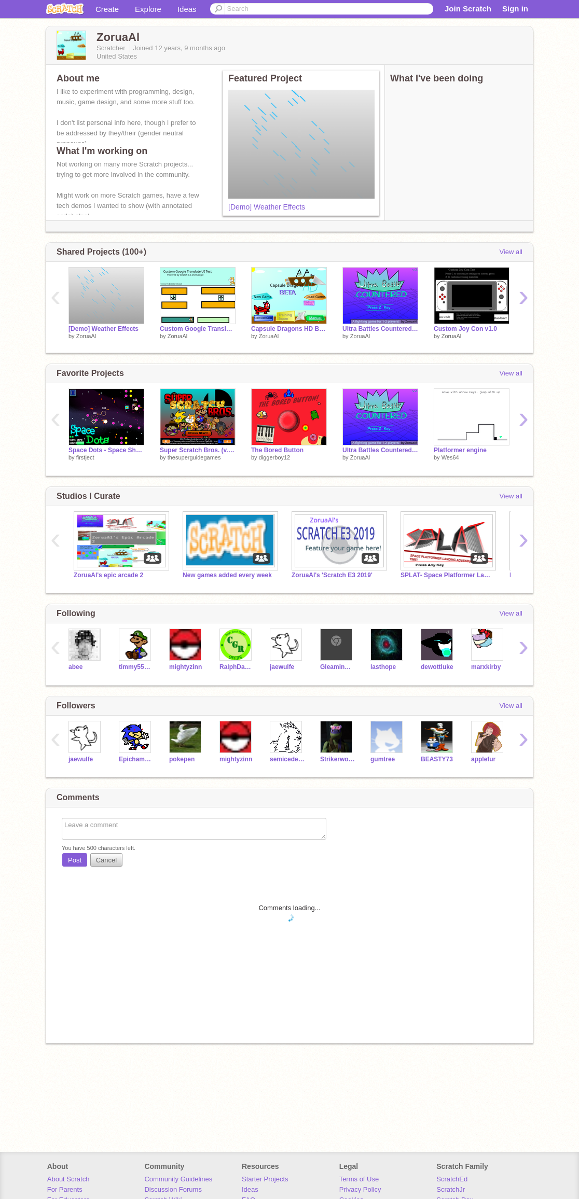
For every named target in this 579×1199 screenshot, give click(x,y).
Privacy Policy (360, 1189)
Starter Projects (265, 1179)
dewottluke (437, 667)
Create (107, 9)
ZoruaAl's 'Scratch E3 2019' (332, 575)
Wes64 (450, 457)
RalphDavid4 (236, 667)
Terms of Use (359, 1179)
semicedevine (287, 759)
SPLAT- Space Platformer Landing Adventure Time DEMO (447, 575)
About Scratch (68, 1179)
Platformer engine (460, 450)
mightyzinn (185, 667)
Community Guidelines (178, 1179)
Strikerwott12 (337, 759)
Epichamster (136, 759)
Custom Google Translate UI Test (198, 328)
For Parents (64, 1189)
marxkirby (486, 667)
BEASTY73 (437, 759)
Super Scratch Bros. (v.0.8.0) (198, 450)
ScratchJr (450, 1189)
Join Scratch (468, 8)
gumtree (382, 759)
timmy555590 (136, 667)
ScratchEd (451, 1179)
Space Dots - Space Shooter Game (106, 450)
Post (74, 860)
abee (75, 667)
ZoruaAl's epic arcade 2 (108, 575)
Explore (148, 9)
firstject (85, 457)
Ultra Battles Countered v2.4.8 (380, 328)
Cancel (106, 860)
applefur (483, 759)
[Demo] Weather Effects (266, 207)
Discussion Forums (173, 1189)
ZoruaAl (86, 336)
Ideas (187, 9)
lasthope (383, 667)
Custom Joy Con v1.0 (465, 328)
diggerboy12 (275, 457)
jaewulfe (282, 667)
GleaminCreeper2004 (337, 667)
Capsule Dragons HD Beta (289, 328)
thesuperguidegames (194, 457)
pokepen (182, 759)
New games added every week (227, 575)
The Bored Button (277, 450)
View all (510, 252)
